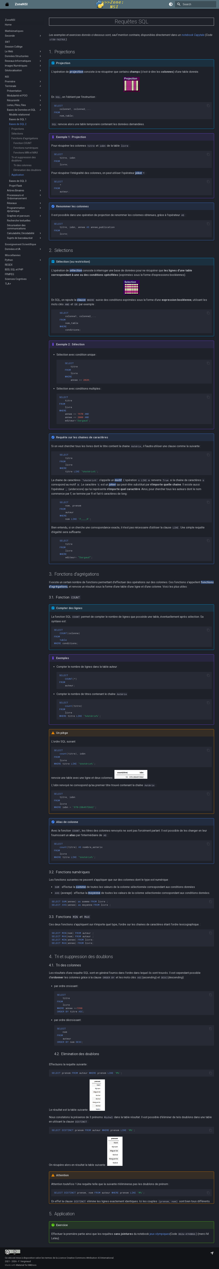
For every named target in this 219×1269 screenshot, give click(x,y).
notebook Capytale (193, 35)
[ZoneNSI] (7, 4)
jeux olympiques (160, 1234)
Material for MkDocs (26, 1265)
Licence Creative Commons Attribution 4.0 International (86, 1258)
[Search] (195, 4)
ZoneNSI (10, 19)
